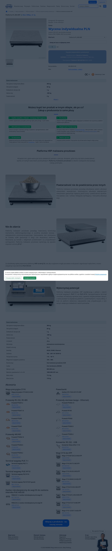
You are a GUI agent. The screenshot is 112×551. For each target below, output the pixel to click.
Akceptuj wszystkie (29, 278)
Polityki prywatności (100, 274)
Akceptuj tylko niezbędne (13, 278)
